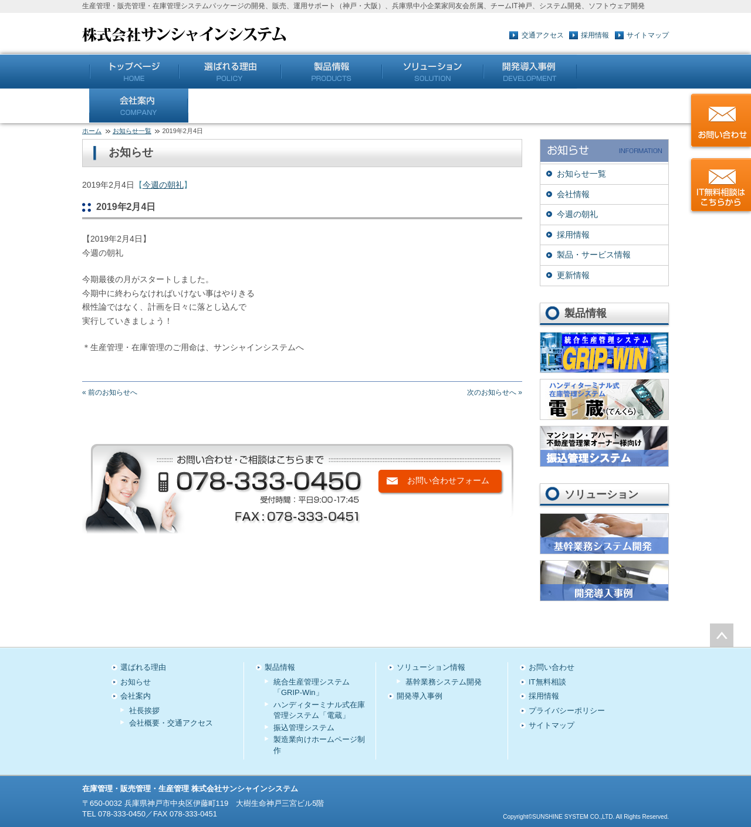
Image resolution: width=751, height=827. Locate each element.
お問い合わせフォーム (448, 480)
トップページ (134, 72)
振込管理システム (303, 727)
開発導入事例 (530, 72)
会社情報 (573, 194)
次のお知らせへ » (494, 392)
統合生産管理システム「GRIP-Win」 (311, 687)
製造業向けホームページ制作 (319, 744)
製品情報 (331, 72)
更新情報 (573, 275)
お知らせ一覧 (132, 130)
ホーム (92, 130)
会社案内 (138, 106)
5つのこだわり (230, 72)
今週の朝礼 (163, 184)
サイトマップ (648, 35)
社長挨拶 (144, 710)
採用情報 (595, 35)
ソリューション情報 (431, 667)
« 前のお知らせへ (109, 392)
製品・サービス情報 (594, 254)
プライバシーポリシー (567, 710)
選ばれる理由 (143, 667)
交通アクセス (543, 35)
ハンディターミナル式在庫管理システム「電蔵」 (319, 710)
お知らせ (135, 681)
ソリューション (432, 72)
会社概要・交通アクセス (171, 722)
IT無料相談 (547, 681)
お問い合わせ (551, 667)
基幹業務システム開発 (443, 681)
